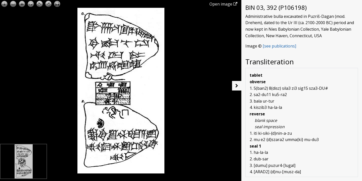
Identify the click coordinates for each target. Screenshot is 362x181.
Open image (223, 4)
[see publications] (279, 46)
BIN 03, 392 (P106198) (276, 7)
